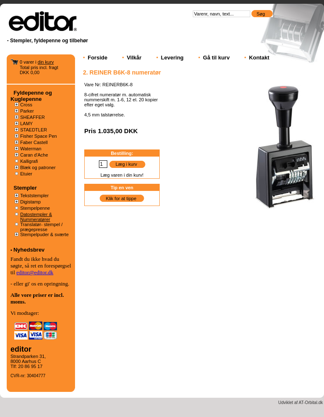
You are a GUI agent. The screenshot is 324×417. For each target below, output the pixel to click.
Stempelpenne (35, 208)
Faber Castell (33, 142)
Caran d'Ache (34, 154)
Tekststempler (34, 195)
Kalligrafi (29, 161)
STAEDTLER (33, 129)
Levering (172, 57)
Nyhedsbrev (28, 250)
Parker (27, 110)
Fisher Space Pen (38, 136)
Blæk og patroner (37, 167)
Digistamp (30, 201)
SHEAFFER (32, 117)
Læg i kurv (126, 164)
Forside (97, 57)
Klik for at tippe (121, 198)
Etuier (26, 173)
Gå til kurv (216, 57)
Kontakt (259, 57)
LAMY (26, 123)
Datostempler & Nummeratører (36, 217)
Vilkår (134, 57)
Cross (26, 104)
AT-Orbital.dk (311, 402)
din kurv (46, 61)
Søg (261, 13)
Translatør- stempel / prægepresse (41, 227)
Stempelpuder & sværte (44, 234)
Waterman (30, 148)
